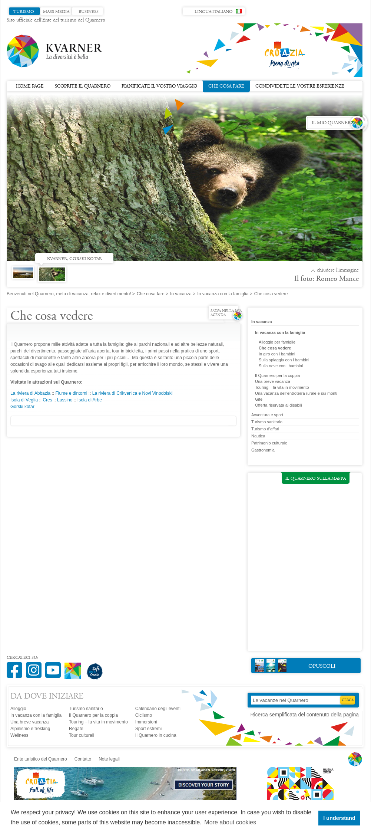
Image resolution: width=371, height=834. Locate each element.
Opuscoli (295, 665)
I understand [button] (339, 818)
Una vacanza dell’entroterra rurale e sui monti (296, 393)
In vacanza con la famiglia (222, 293)
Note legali (109, 759)
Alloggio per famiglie (277, 342)
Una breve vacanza (272, 381)
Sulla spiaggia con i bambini (284, 360)
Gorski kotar (22, 406)
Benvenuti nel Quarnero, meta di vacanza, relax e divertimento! (69, 293)
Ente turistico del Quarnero (40, 759)
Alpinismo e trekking (30, 728)
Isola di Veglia (24, 400)
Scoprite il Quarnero (82, 86)
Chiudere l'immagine (338, 270)
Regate (76, 728)
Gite (258, 399)
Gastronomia (263, 450)
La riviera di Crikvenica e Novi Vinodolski (132, 393)
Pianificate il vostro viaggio (159, 86)
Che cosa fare (226, 86)
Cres (47, 400)
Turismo (23, 12)
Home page (30, 86)
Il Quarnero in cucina (155, 735)
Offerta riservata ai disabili (278, 405)
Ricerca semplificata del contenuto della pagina (304, 715)
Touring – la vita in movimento (282, 387)
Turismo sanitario (266, 422)
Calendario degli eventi (157, 708)
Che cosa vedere (275, 348)
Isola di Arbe (89, 400)
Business (89, 12)
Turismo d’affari (265, 429)
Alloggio (18, 708)
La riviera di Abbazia (30, 393)
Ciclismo (143, 715)
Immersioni (146, 722)
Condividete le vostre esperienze (299, 86)
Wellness (19, 735)
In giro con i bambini (277, 354)
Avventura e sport (267, 415)
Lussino (64, 400)
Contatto (82, 759)
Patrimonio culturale (269, 443)
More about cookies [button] (230, 822)
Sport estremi (148, 728)
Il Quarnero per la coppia (277, 375)
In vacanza (181, 293)
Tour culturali (81, 735)
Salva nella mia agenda (226, 313)
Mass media (56, 12)
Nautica (258, 436)
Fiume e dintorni (71, 393)
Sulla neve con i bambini (281, 366)
